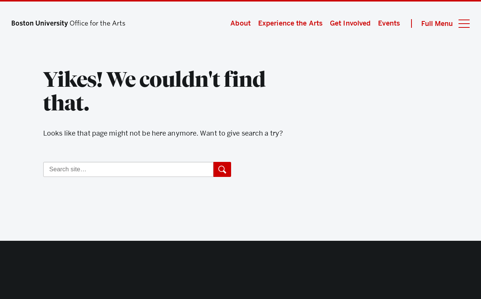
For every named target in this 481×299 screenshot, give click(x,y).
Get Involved (350, 23)
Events (389, 23)
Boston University (240, 272)
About (240, 23)
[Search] (128, 169)
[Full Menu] (440, 23)
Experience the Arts (290, 23)
